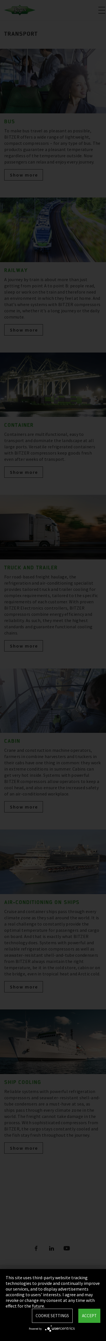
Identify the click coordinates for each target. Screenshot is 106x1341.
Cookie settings (52, 1315)
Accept (89, 1315)
